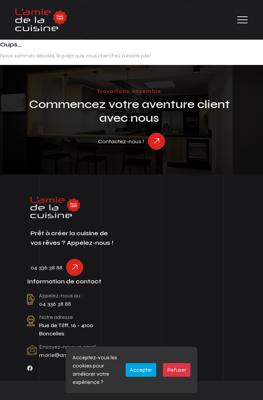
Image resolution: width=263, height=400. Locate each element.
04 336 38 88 (46, 267)
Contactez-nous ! (121, 141)
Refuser (176, 369)
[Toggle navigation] (242, 20)
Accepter (141, 369)
